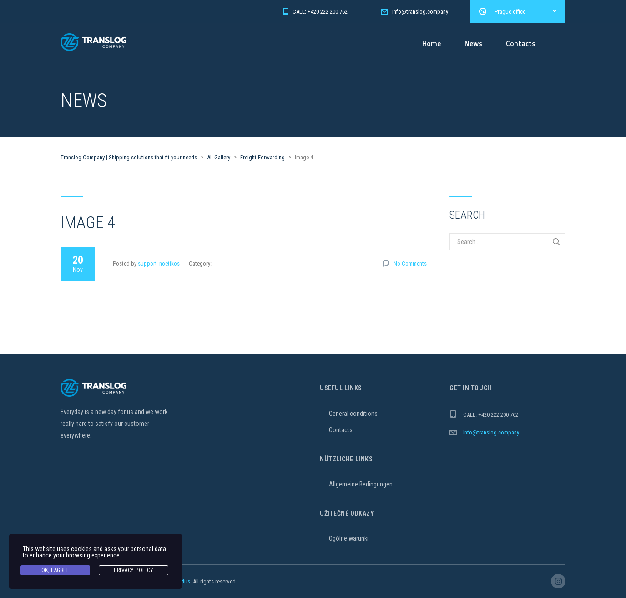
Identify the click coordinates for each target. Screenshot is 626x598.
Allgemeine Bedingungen (361, 484)
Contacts (520, 43)
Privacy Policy (133, 570)
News (473, 43)
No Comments (410, 263)
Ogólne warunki (349, 538)
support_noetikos (159, 263)
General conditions (353, 413)
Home (431, 43)
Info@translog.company (491, 432)
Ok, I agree (55, 570)
